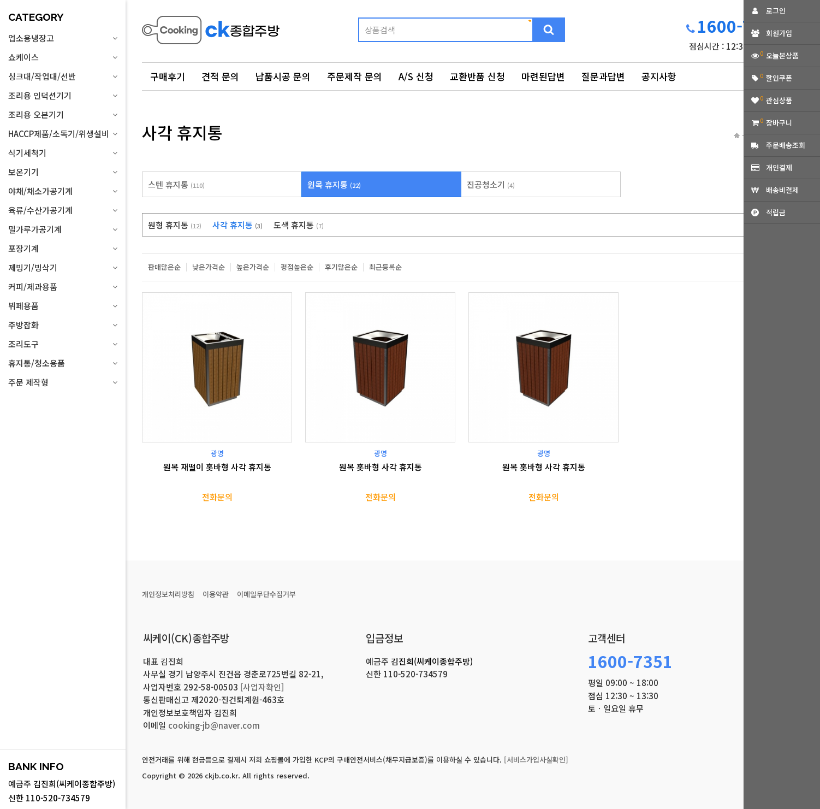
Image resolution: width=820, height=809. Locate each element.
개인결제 (779, 167)
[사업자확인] (262, 687)
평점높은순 (297, 267)
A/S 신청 (416, 76)
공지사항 (658, 76)
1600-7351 (739, 26)
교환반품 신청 (477, 76)
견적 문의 (220, 76)
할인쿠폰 (779, 78)
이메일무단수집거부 (266, 594)
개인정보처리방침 (168, 594)
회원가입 (779, 33)
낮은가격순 (208, 267)
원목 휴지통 (334, 184)
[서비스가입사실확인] (536, 759)
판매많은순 (164, 267)
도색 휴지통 (299, 225)
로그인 (776, 10)
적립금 (776, 212)
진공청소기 (491, 184)
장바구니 (779, 122)
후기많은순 (341, 267)
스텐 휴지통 (176, 184)
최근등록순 (385, 267)
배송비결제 (782, 190)
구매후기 (167, 76)
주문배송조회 (785, 145)
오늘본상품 (782, 55)
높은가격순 (252, 267)
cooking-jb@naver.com (214, 725)
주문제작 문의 (354, 76)
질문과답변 (603, 76)
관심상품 (779, 100)
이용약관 (216, 594)
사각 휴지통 (237, 225)
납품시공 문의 (283, 76)
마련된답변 (543, 76)
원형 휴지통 (174, 225)
